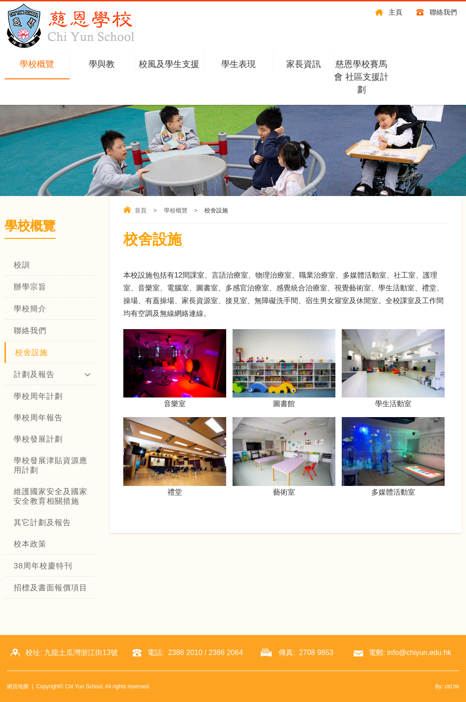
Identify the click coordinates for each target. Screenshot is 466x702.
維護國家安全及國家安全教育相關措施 (50, 496)
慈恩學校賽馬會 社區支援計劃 (361, 76)
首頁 (141, 210)
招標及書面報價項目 (50, 587)
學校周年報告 (38, 417)
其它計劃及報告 (42, 522)
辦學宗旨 (30, 287)
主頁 (395, 12)
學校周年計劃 (38, 396)
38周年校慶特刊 (43, 566)
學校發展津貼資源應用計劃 (50, 465)
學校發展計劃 (38, 439)
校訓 (22, 265)
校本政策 (30, 544)
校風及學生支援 (169, 64)
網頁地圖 (18, 686)
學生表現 (238, 64)
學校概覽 (37, 64)
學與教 (102, 64)
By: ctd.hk (447, 686)
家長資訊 (303, 64)
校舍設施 (31, 352)
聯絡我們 (443, 12)
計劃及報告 (34, 374)
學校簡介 (30, 309)
